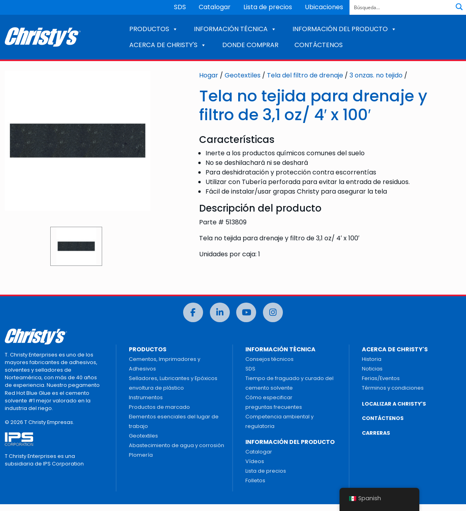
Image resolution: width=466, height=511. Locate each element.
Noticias (372, 368)
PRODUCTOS (153, 29)
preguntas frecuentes (273, 407)
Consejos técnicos (269, 359)
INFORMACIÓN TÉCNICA (235, 29)
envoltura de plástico (156, 387)
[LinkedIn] (220, 312)
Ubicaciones (324, 7)
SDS (180, 7)
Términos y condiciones (393, 387)
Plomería (141, 455)
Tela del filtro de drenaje (305, 75)
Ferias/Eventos (381, 378)
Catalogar (215, 7)
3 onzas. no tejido (376, 75)
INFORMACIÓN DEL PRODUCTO (344, 29)
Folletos (255, 480)
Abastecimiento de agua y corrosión (176, 445)
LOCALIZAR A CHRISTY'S (394, 403)
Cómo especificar (268, 397)
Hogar (208, 75)
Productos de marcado (159, 407)
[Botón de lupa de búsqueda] (459, 7)
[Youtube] (246, 312)
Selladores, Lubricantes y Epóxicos (173, 378)
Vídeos (254, 461)
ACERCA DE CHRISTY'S (167, 45)
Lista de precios (267, 7)
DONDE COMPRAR (250, 45)
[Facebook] (193, 312)
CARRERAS (376, 433)
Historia (371, 359)
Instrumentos (146, 397)
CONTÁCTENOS (318, 45)
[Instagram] (273, 312)
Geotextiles (243, 75)
